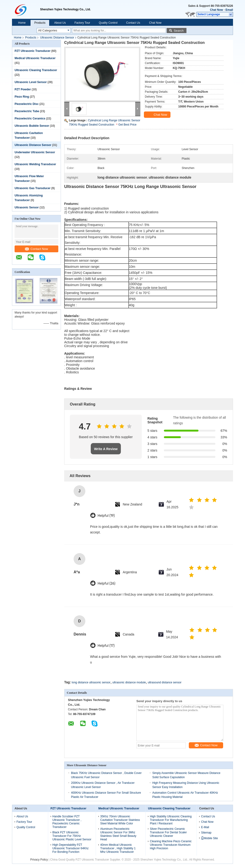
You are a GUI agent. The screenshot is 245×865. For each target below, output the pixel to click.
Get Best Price (127, 124)
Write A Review (106, 449)
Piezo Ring (22, 96)
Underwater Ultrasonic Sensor (35, 152)
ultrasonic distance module (129, 682)
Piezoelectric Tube (27, 111)
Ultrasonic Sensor (27, 207)
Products (39, 22)
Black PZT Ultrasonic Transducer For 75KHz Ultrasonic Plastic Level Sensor (71, 836)
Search (179, 30)
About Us (60, 22)
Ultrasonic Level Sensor (31, 82)
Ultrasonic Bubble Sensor (32, 125)
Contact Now (36, 249)
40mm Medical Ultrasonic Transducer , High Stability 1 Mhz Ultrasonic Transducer (117, 848)
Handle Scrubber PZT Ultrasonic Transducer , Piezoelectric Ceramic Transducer (66, 822)
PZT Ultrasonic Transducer (33, 51)
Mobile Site (209, 838)
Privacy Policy (39, 859)
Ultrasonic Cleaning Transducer (36, 70)
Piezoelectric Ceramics (30, 118)
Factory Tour (82, 22)
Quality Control (108, 22)
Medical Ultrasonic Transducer (35, 58)
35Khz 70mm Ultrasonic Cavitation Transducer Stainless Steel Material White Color (120, 820)
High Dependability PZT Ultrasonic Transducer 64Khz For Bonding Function (70, 848)
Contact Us (133, 22)
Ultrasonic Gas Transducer (33, 188)
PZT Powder (23, 89)
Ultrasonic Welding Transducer (35, 164)
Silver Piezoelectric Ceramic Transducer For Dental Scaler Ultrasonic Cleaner (168, 832)
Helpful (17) (106, 646)
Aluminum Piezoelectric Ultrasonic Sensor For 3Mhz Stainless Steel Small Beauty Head (118, 834)
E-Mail (205, 827)
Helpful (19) (106, 516)
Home (22, 22)
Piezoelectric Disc (27, 104)
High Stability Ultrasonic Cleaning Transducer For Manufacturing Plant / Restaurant (170, 820)
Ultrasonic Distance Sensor (57, 37)
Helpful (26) (106, 584)
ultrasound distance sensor (164, 682)
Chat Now (216, 9)
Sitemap (206, 832)
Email (229, 9)
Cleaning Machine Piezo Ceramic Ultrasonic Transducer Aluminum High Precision (170, 845)
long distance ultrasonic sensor (91, 682)
